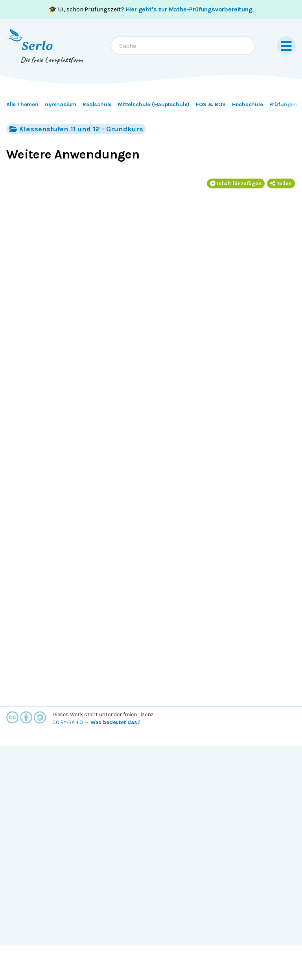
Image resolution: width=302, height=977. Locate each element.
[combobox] (182, 45)
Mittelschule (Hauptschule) (154, 104)
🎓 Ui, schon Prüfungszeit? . (151, 9)
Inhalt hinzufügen (236, 183)
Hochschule (247, 104)
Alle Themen (22, 104)
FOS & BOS (210, 104)
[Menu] (286, 45)
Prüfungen (283, 104)
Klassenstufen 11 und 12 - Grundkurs (76, 128)
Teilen (281, 183)
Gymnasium (60, 104)
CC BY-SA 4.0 (67, 722)
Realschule (97, 104)
